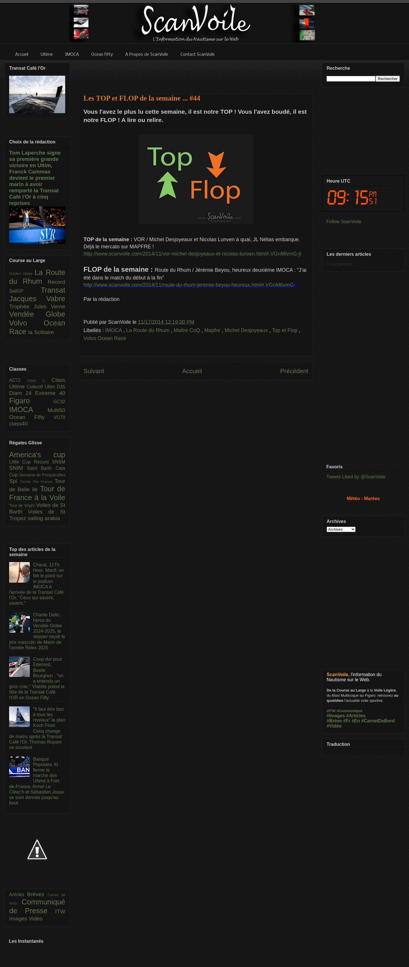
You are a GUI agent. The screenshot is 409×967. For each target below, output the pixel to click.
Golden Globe (22, 273)
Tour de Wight (22, 505)
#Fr (346, 720)
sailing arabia (43, 518)
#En (356, 720)
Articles (18, 894)
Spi (14, 481)
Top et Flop (285, 330)
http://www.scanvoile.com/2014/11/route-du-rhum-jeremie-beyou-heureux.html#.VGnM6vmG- (189, 285)
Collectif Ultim (42, 386)
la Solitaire (41, 332)
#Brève (334, 720)
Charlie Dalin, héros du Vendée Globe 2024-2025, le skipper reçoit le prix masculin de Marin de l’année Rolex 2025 (37, 631)
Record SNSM (49, 461)
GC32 (59, 401)
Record (56, 282)
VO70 (59, 417)
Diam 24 (22, 393)
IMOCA (114, 330)
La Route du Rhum (148, 330)
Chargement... (341, 264)
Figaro (31, 401)
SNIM (18, 468)
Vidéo (36, 919)
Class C (39, 380)
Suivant (94, 371)
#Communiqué (349, 711)
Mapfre (213, 330)
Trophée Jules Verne (37, 306)
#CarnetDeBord (378, 720)
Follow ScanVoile (343, 221)
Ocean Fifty (31, 417)
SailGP (25, 291)
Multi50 (56, 410)
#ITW (331, 711)
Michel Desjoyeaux (247, 330)
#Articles (356, 715)
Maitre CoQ (187, 330)
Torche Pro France (37, 481)
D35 (61, 386)
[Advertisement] (196, 73)
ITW (60, 911)
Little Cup (21, 461)
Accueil (192, 371)
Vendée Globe (37, 314)
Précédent (294, 371)
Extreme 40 (50, 393)
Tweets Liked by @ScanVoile (356, 476)
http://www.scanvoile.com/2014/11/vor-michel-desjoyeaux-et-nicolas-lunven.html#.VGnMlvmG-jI (192, 254)
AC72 (18, 380)
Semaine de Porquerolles (42, 475)
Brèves (37, 894)
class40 (18, 424)
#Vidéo (334, 726)
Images (19, 919)
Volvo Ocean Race (105, 338)
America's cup (37, 455)
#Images (336, 715)
